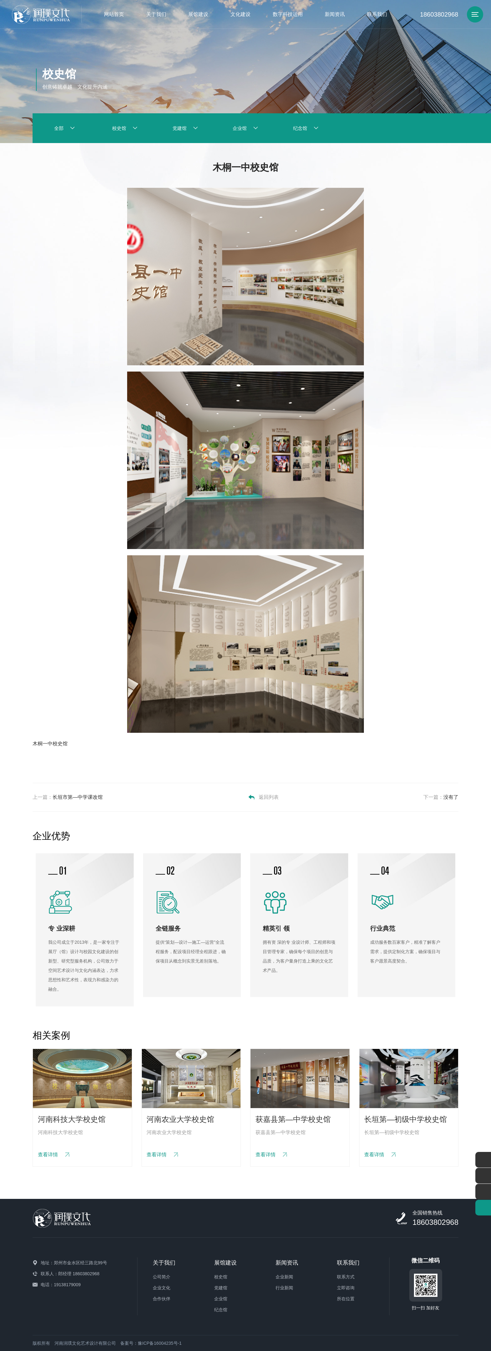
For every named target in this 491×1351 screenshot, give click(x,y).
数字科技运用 (288, 14)
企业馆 (220, 1298)
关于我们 (156, 14)
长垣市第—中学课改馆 (78, 797)
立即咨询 (345, 1287)
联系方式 (345, 1276)
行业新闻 (284, 1287)
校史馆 (220, 1276)
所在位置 (345, 1298)
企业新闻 (284, 1276)
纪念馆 (220, 1309)
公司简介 (161, 1276)
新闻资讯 (335, 14)
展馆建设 (198, 14)
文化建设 (240, 14)
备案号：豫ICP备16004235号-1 (151, 1343)
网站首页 (114, 14)
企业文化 (161, 1287)
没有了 (450, 797)
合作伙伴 (161, 1298)
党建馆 (220, 1287)
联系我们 (377, 14)
